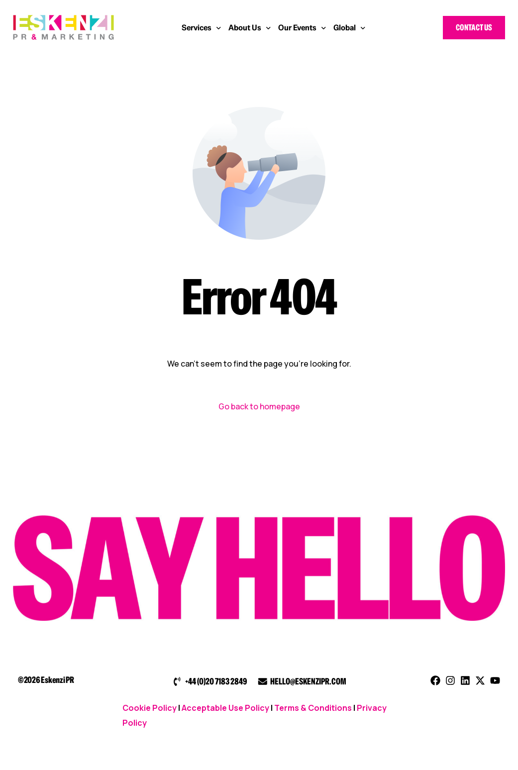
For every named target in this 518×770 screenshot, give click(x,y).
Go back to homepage (259, 406)
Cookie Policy (149, 707)
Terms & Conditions (313, 707)
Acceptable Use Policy (225, 707)
